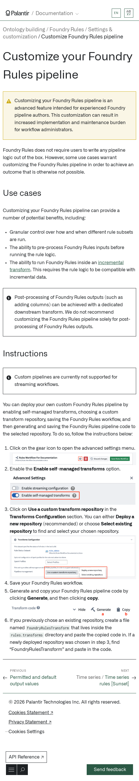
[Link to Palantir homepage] (17, 13)
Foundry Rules (66, 29)
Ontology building (24, 29)
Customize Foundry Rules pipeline (82, 37)
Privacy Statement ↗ (30, 722)
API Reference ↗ (26, 757)
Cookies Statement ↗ (31, 712)
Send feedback (110, 769)
